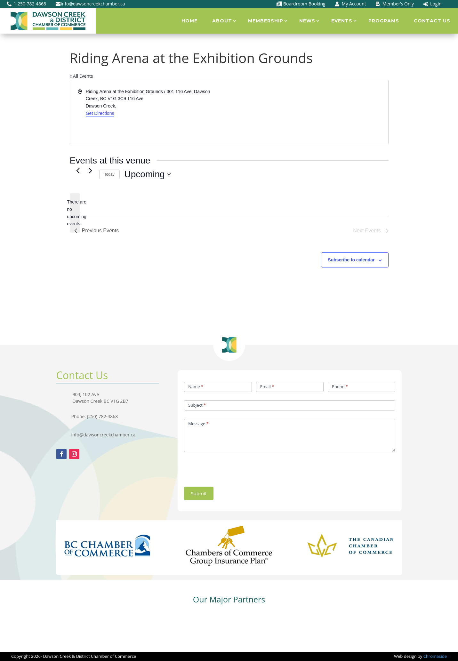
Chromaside (435, 656)
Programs (383, 21)
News (307, 21)
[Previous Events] (78, 170)
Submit (199, 493)
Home (189, 21)
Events (341, 21)
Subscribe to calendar (351, 259)
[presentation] (232, 467)
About (222, 21)
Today (109, 174)
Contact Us (432, 21)
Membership (265, 21)
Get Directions (100, 113)
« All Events (81, 76)
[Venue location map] (308, 112)
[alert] (75, 213)
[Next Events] (90, 170)
